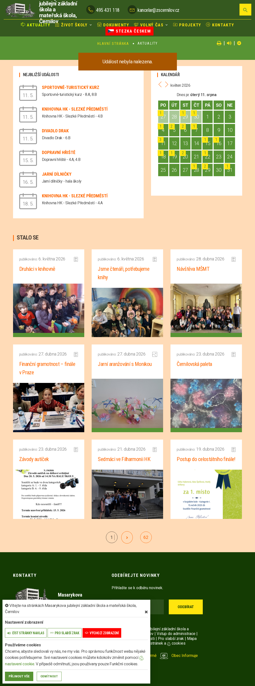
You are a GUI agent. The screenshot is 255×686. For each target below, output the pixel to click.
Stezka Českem (129, 31)
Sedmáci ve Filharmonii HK (124, 459)
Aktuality (36, 24)
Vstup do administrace (176, 633)
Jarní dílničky (56, 174)
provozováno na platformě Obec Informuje (155, 655)
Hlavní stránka (113, 44)
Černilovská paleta (194, 364)
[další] (127, 537)
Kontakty (220, 24)
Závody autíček (34, 459)
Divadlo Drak (55, 130)
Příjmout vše (19, 676)
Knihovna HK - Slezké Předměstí (75, 109)
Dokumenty (113, 24)
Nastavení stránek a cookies (157, 643)
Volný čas (149, 24)
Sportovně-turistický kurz (70, 87)
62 (145, 537)
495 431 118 (107, 10)
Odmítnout (49, 676)
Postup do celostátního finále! (206, 459)
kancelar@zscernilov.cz (158, 10)
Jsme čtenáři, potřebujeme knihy (123, 273)
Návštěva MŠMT (193, 269)
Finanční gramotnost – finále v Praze (47, 368)
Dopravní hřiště (58, 152)
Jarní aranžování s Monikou (125, 364)
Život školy (71, 24)
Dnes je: (183, 94)
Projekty (187, 24)
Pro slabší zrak (171, 638)
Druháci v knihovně (37, 269)
